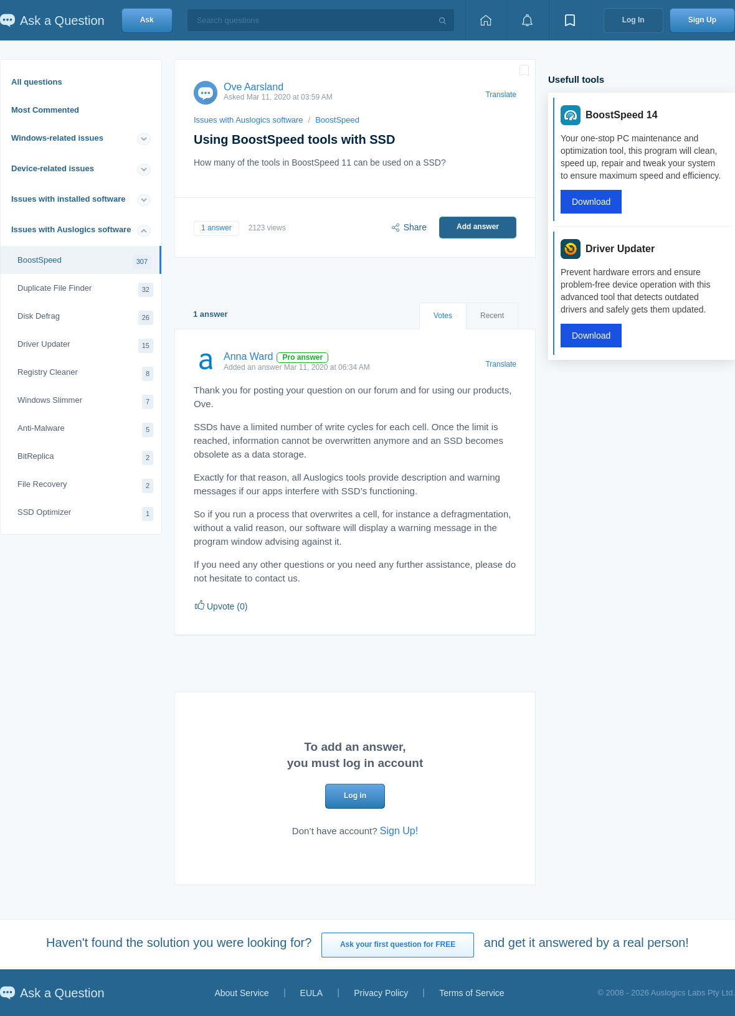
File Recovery (85, 486)
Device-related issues (52, 168)
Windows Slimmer (85, 402)
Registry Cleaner (85, 374)
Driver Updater (85, 346)
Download (591, 202)
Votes (443, 315)
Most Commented (45, 110)
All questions (36, 82)
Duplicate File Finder (85, 290)
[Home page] (485, 20)
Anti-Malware (85, 430)
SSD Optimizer (85, 514)
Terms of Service (471, 993)
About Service (241, 993)
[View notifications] (527, 20)
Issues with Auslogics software (71, 229)
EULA (311, 993)
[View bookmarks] (570, 20)
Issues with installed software (68, 199)
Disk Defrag (85, 318)
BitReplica (85, 458)
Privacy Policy (381, 993)
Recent (492, 315)
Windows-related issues (57, 138)
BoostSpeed (84, 262)
